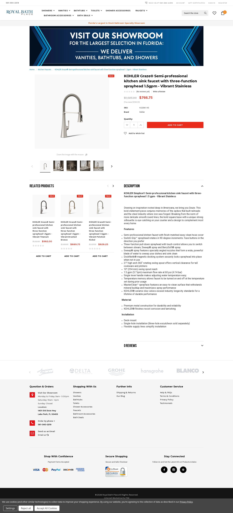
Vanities (63, 10)
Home (32, 69)
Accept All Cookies (47, 508)
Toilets (95, 10)
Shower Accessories (118, 10)
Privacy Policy (186, 501)
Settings (10, 508)
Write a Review (159, 92)
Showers (47, 10)
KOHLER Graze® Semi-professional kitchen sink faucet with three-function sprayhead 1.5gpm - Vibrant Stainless (101, 69)
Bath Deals (83, 15)
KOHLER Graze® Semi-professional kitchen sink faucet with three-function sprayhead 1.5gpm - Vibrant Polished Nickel (100, 231)
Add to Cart (43, 256)
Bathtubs (79, 10)
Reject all (26, 508)
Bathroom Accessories (57, 15)
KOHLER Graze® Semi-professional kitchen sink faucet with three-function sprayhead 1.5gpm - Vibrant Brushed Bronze (72, 231)
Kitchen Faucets (44, 69)
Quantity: (128, 119)
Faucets (140, 10)
